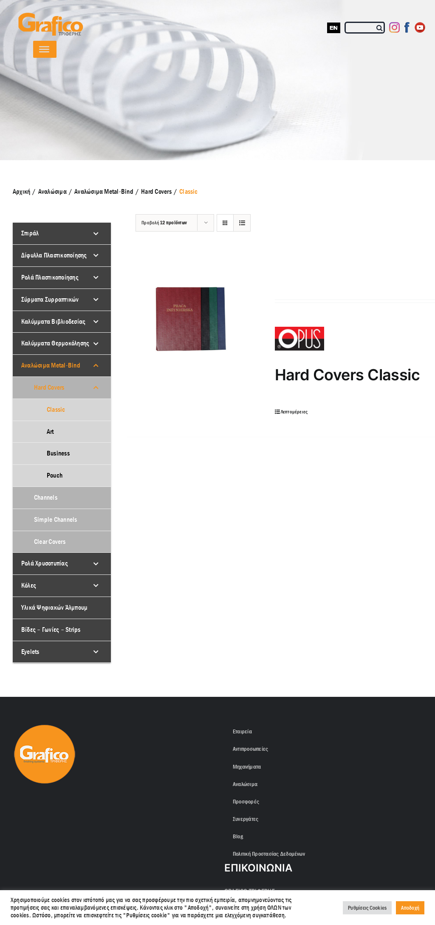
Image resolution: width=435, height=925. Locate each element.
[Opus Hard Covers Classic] (190, 317)
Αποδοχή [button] (410, 907)
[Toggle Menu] (44, 49)
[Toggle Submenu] (96, 233)
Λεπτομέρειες (294, 411)
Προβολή (163, 222)
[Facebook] (407, 27)
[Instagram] (394, 27)
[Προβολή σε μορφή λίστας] (242, 223)
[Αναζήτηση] (380, 28)
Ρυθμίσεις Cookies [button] (367, 907)
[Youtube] (420, 27)
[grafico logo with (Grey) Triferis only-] (50, 15)
